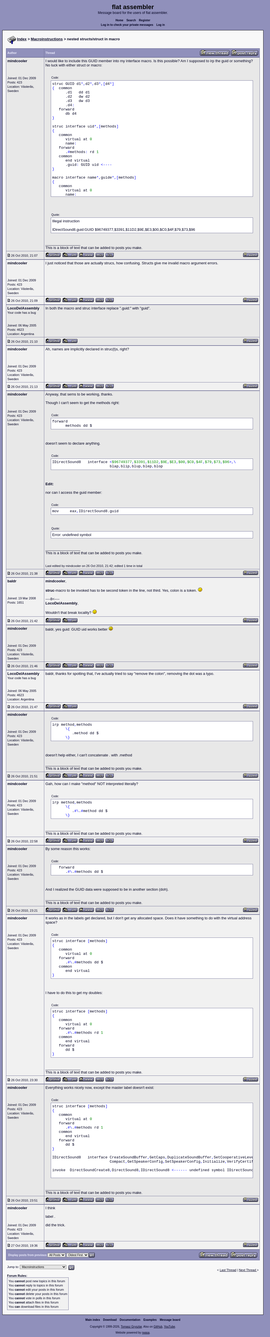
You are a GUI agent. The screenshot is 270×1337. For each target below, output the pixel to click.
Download (110, 1319)
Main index (92, 1319)
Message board (170, 1319)
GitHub (157, 1326)
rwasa (145, 1332)
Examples (150, 1319)
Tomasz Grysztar (131, 1326)
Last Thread (228, 1270)
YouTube (169, 1326)
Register (144, 20)
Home (119, 20)
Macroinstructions (47, 39)
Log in (160, 24)
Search (131, 20)
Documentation (130, 1319)
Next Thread (248, 1270)
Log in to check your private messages (127, 24)
